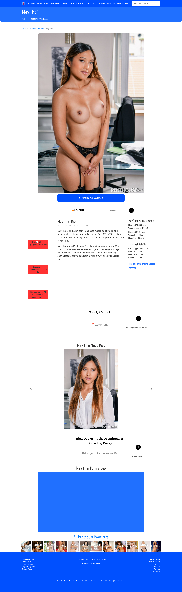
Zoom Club (91, 3)
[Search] (146, 3)
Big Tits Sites (95, 581)
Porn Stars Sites (107, 581)
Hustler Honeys (27, 564)
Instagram (132, 268)
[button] (30, 389)
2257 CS (157, 567)
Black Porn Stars (28, 559)
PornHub (145, 264)
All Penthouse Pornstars (91, 536)
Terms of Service (154, 562)
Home (24, 29)
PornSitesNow (62, 581)
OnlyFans (152, 264)
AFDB (139, 264)
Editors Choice (67, 3)
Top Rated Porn (84, 581)
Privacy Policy (155, 559)
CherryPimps (26, 562)
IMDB (130, 264)
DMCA (157, 564)
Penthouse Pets (35, 3)
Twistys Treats (27, 569)
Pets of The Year (51, 3)
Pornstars (80, 3)
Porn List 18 (73, 581)
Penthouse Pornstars (36, 29)
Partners (157, 569)
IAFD (135, 264)
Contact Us (156, 571)
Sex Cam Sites (119, 581)
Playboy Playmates (121, 3)
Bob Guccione (104, 3)
